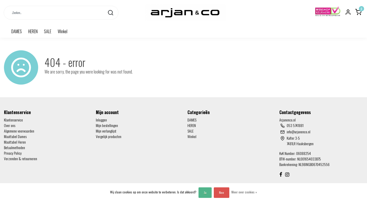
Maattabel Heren (15, 142)
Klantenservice (13, 120)
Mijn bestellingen (107, 125)
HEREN (33, 31)
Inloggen (101, 120)
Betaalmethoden (14, 147)
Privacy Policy (13, 153)
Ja (205, 192)
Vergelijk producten (108, 136)
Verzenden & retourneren (20, 158)
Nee (221, 192)
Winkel (62, 31)
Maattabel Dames (15, 136)
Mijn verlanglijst (106, 131)
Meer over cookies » (244, 192)
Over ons (9, 125)
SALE (47, 31)
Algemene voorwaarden (19, 131)
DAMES (16, 31)
